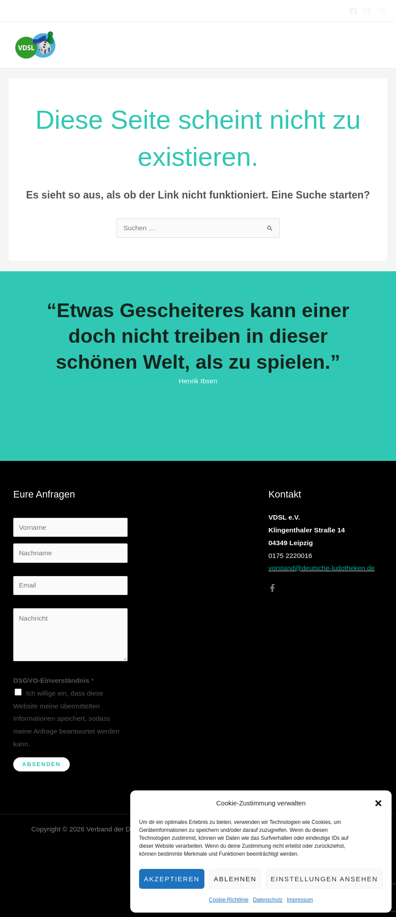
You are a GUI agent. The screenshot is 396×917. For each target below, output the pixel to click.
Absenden (41, 764)
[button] (378, 803)
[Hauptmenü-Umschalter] (377, 44)
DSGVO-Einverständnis (53, 680)
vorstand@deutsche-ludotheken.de (321, 568)
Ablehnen (235, 879)
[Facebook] (353, 11)
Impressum (300, 900)
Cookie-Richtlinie (229, 900)
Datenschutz (268, 900)
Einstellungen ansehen (324, 879)
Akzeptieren (172, 879)
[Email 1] (366, 11)
